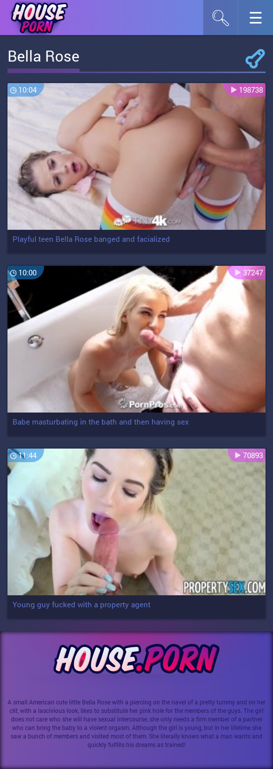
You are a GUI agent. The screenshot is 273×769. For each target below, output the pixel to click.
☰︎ (261, 20)
